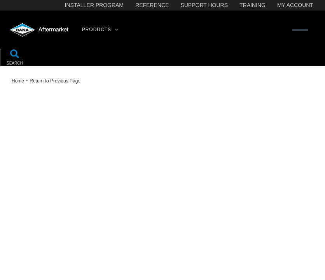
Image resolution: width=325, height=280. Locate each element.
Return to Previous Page (55, 81)
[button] (100, 29)
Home (18, 81)
